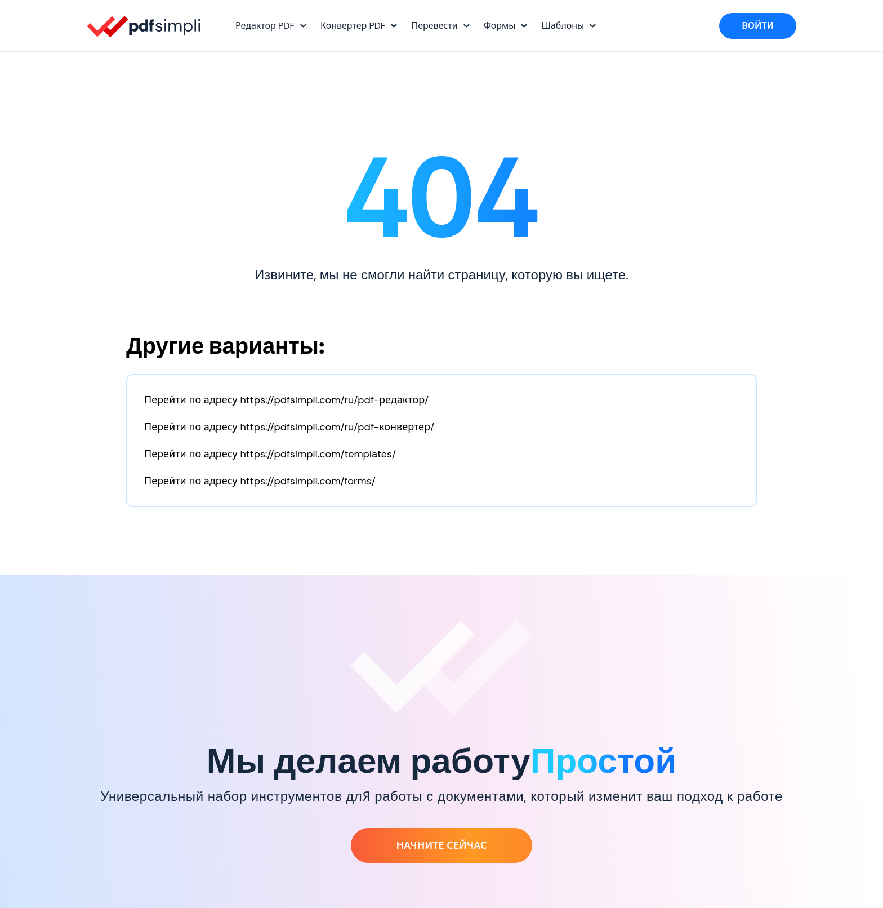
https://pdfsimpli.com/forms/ (307, 481)
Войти (758, 26)
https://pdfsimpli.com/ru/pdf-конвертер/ (337, 427)
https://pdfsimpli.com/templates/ (317, 454)
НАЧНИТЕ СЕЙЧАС (441, 845)
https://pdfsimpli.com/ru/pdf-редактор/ (334, 400)
